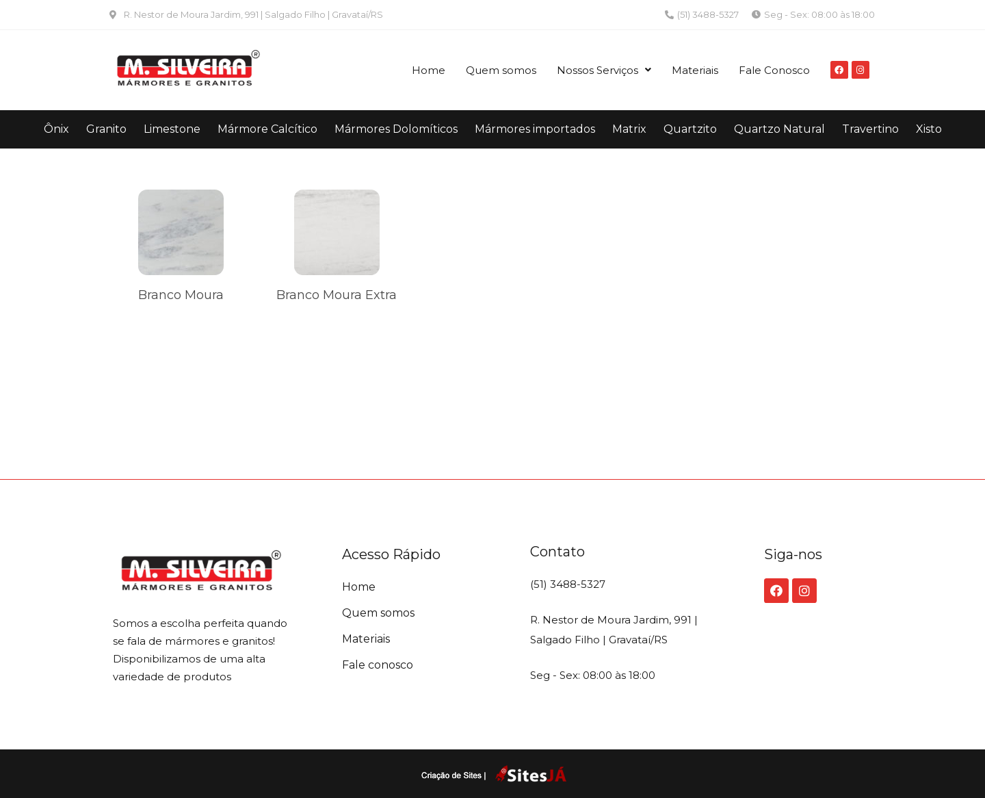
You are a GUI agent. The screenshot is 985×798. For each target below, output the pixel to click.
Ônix (56, 129)
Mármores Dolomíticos (396, 129)
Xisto (929, 129)
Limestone (172, 129)
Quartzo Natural (779, 129)
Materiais (695, 70)
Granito (106, 129)
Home (428, 70)
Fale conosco (377, 664)
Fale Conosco (774, 70)
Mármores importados (535, 129)
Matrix (629, 129)
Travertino (870, 129)
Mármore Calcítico (267, 129)
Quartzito (690, 129)
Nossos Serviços (604, 70)
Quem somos (501, 70)
